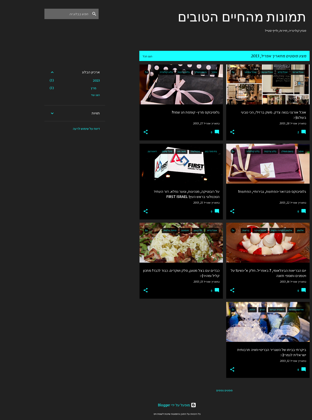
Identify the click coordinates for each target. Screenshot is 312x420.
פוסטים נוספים (203, 390)
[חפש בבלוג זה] (46, 14)
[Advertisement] (101, 129)
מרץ (72, 88)
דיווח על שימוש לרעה (65, 129)
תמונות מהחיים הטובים (221, 16)
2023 (75, 80)
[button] (211, 132)
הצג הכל (126, 56)
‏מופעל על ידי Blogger (156, 405)
